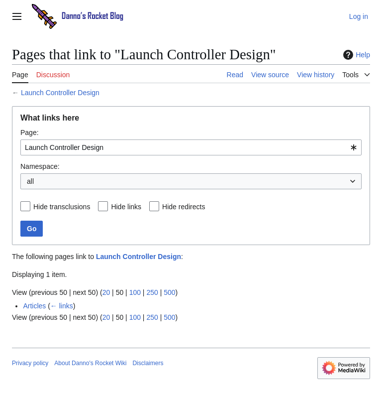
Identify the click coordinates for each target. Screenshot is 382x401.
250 (152, 292)
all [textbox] (30, 181)
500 (169, 292)
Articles (34, 306)
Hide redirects (183, 207)
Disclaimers (147, 363)
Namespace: (40, 166)
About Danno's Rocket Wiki (90, 363)
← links (61, 306)
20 (106, 292)
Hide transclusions (61, 207)
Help (355, 55)
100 (135, 292)
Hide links (126, 207)
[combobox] (191, 147)
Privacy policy (30, 363)
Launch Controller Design (60, 93)
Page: (29, 132)
